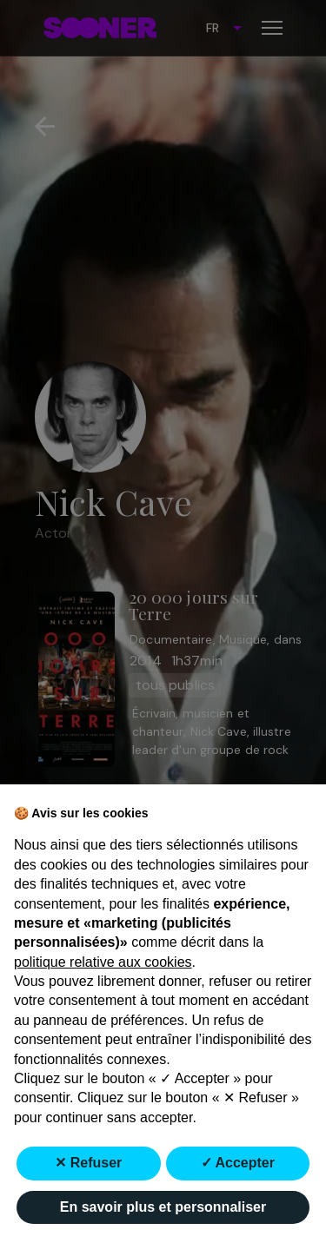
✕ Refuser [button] (88, 1162)
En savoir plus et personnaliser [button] (163, 1207)
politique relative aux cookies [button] (103, 962)
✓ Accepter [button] (238, 1162)
